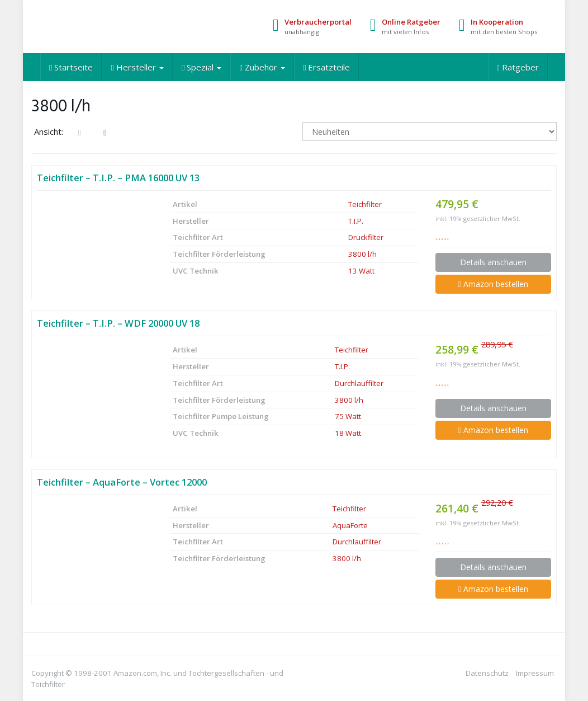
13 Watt (361, 271)
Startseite (71, 67)
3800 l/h (362, 254)
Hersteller (137, 67)
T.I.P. (355, 221)
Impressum (535, 673)
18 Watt (348, 433)
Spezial (201, 67)
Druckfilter (365, 237)
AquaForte (350, 525)
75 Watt (348, 416)
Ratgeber (518, 67)
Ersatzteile (326, 67)
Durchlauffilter (359, 383)
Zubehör (261, 67)
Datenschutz (487, 673)
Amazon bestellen (493, 284)
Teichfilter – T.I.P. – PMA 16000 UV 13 (118, 177)
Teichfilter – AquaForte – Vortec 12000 (122, 482)
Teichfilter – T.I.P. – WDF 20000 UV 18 (118, 323)
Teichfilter (365, 204)
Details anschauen (493, 262)
